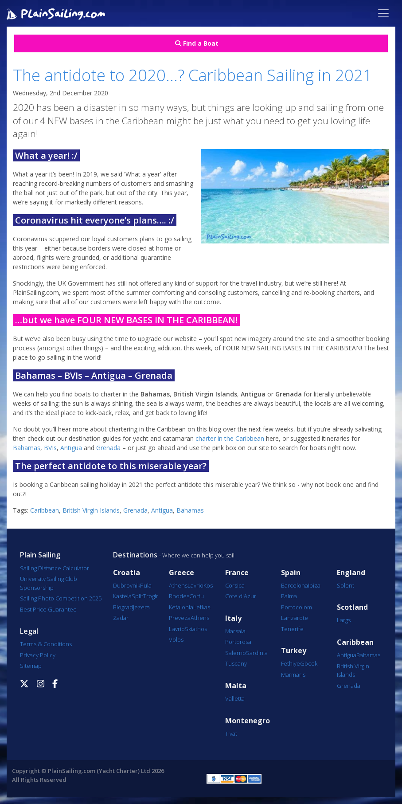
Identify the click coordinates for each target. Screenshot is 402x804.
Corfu (196, 596)
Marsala (235, 631)
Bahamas (26, 447)
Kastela (122, 596)
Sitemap (31, 666)
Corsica (235, 585)
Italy (233, 618)
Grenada (109, 447)
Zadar (121, 618)
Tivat (231, 733)
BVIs (50, 447)
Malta (235, 686)
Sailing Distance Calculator (54, 568)
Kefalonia (181, 607)
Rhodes (179, 596)
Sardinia (257, 653)
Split (137, 596)
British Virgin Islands (91, 510)
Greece (181, 573)
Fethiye (290, 663)
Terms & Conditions (46, 644)
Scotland (352, 607)
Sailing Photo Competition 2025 (60, 598)
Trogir (150, 596)
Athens (178, 585)
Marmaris (293, 674)
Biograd (123, 607)
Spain (291, 573)
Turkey (293, 651)
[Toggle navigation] (383, 13)
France (237, 573)
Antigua (72, 447)
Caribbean (44, 510)
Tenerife (292, 629)
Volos (176, 639)
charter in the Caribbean (229, 438)
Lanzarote (294, 618)
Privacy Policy (37, 655)
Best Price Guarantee (48, 609)
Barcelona (294, 585)
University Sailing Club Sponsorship (48, 583)
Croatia (126, 573)
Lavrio (195, 585)
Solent (345, 585)
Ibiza (314, 585)
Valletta (235, 698)
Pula (146, 585)
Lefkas (201, 607)
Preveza (180, 618)
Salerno (235, 653)
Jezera (141, 607)
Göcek (308, 663)
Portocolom (296, 607)
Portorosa (238, 642)
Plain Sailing (40, 555)
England (351, 573)
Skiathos (196, 629)
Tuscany (236, 663)
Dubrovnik (126, 585)
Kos (208, 585)
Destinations (135, 555)
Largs (344, 620)
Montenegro (247, 721)
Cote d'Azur (240, 596)
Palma (289, 596)
